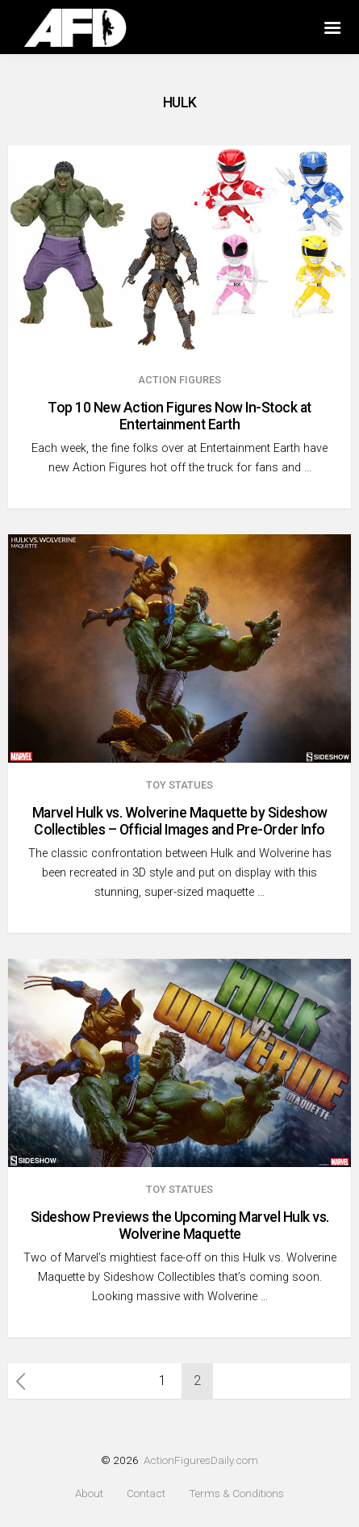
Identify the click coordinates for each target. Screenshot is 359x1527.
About (89, 1493)
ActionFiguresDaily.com (201, 1460)
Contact (146, 1493)
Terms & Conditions (236, 1493)
